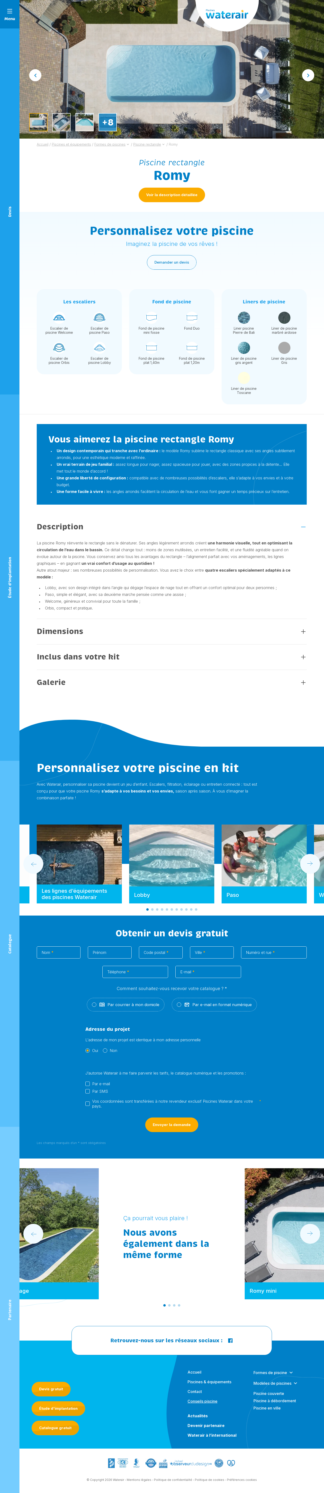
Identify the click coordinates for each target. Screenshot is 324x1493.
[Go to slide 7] (176, 911)
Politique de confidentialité (173, 1482)
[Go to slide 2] (152, 911)
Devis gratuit (51, 1389)
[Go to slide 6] (172, 911)
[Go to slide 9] (186, 911)
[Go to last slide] (35, 75)
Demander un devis (171, 264)
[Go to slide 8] (181, 911)
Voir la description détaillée (172, 194)
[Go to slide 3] (157, 911)
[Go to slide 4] (162, 911)
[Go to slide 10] (191, 911)
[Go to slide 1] (147, 911)
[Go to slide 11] (196, 911)
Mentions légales (139, 1482)
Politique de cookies (209, 1482)
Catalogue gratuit (55, 1428)
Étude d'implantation (58, 1408)
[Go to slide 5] (167, 911)
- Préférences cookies (241, 1482)
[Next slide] (308, 75)
